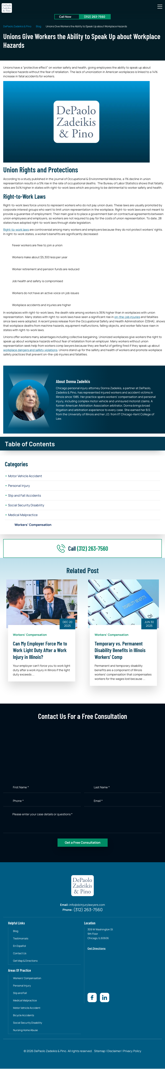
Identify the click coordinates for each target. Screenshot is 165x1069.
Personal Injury (19, 486)
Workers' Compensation (30, 635)
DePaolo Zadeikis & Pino (17, 26)
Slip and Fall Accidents (24, 495)
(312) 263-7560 (94, 17)
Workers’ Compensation (34, 525)
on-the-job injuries (127, 317)
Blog (38, 26)
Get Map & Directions (25, 961)
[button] (159, 6)
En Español (19, 946)
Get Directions (97, 949)
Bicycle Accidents (23, 1016)
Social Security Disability (26, 505)
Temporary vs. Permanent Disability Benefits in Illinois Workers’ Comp (120, 651)
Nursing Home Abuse (25, 1030)
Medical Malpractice (23, 515)
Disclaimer (114, 1051)
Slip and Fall (20, 993)
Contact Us (19, 954)
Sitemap (99, 1051)
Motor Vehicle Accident (25, 476)
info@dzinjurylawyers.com (87, 905)
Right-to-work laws (16, 229)
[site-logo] (7, 8)
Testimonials (20, 939)
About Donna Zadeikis (73, 381)
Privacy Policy (131, 1051)
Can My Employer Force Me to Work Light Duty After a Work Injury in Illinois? (40, 651)
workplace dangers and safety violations (30, 350)
